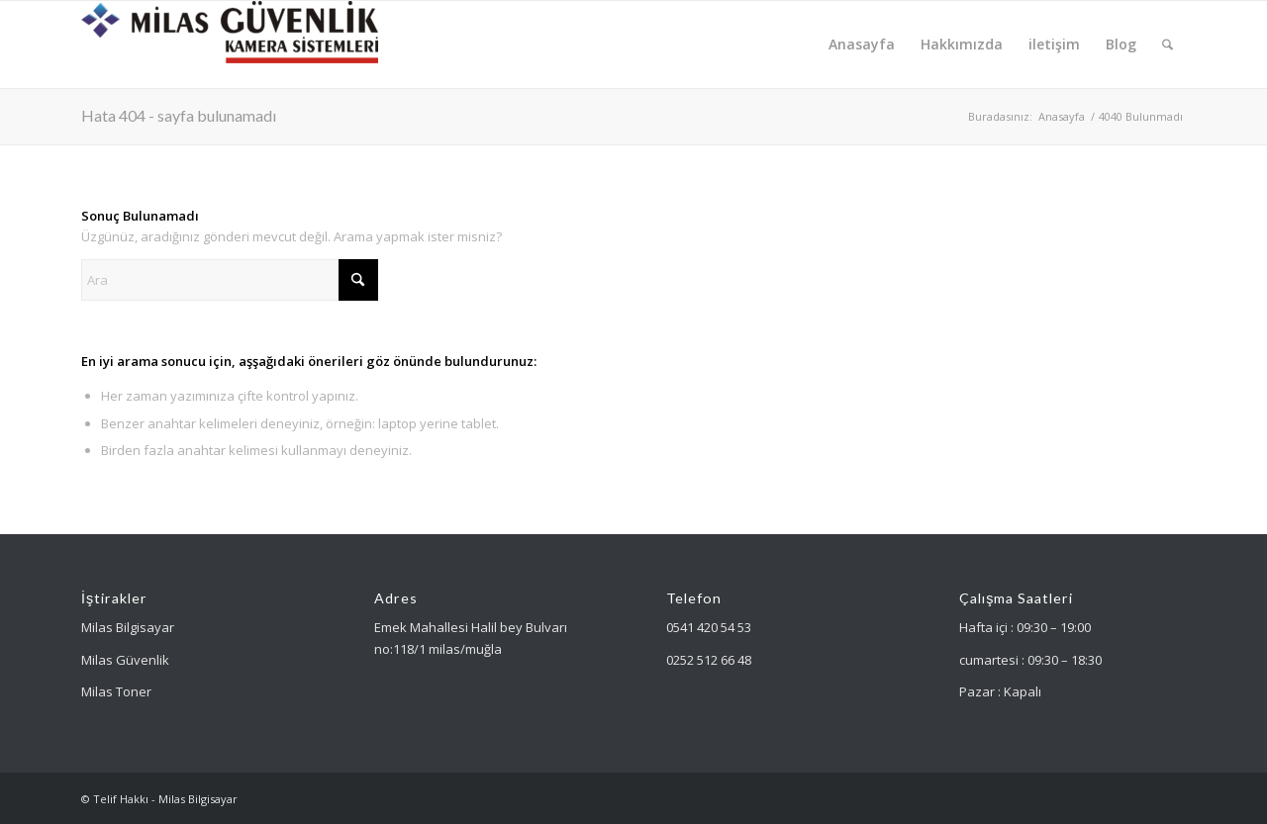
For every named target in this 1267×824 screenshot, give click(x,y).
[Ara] (1167, 44)
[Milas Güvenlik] (229, 44)
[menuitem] (862, 44)
